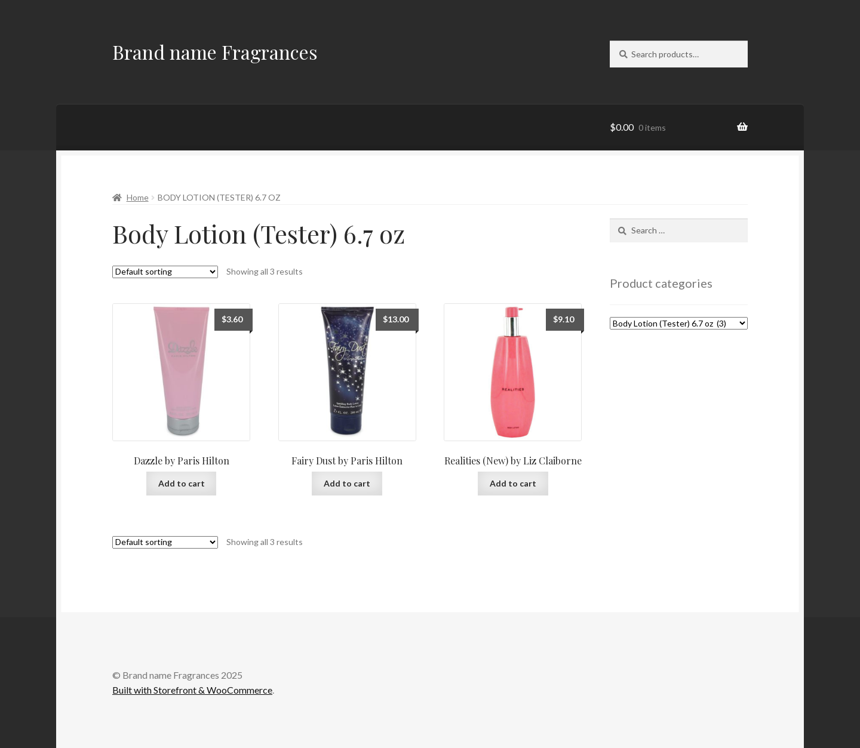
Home (138, 197)
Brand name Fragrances (215, 51)
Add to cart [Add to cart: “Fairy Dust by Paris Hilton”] (347, 483)
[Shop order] (165, 272)
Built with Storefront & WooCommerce (192, 689)
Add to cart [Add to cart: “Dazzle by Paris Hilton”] (181, 483)
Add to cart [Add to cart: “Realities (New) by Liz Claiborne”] (513, 483)
